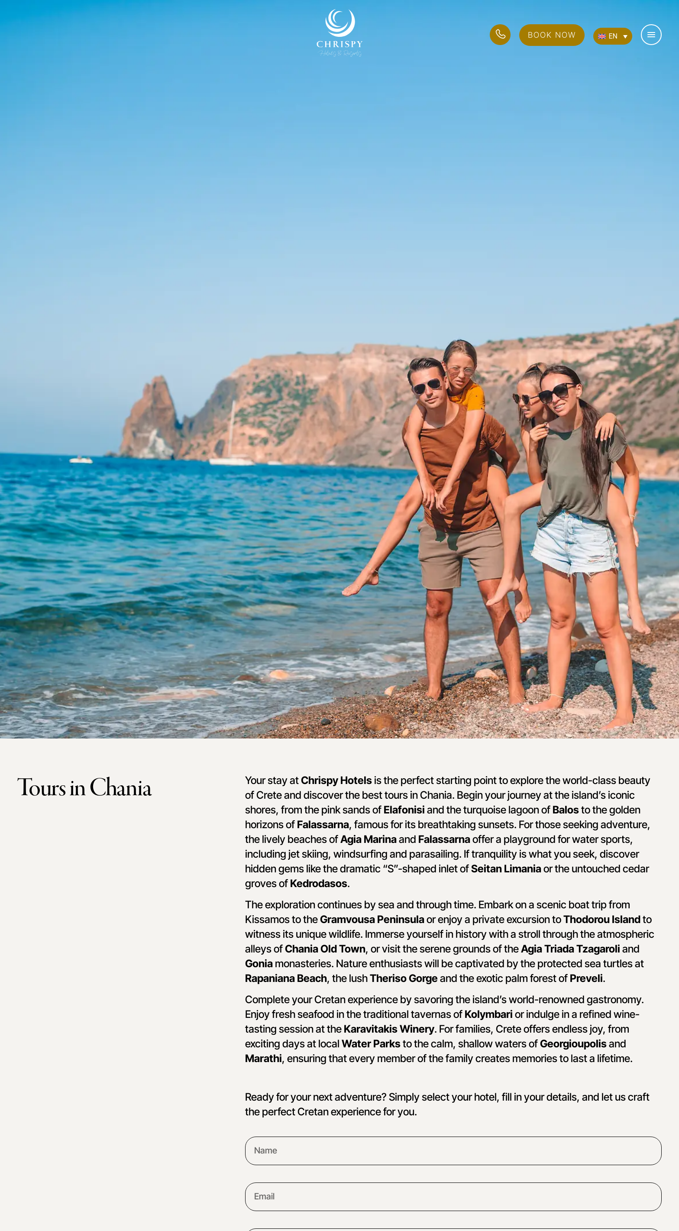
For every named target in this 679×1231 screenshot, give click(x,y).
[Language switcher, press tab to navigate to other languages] (612, 36)
